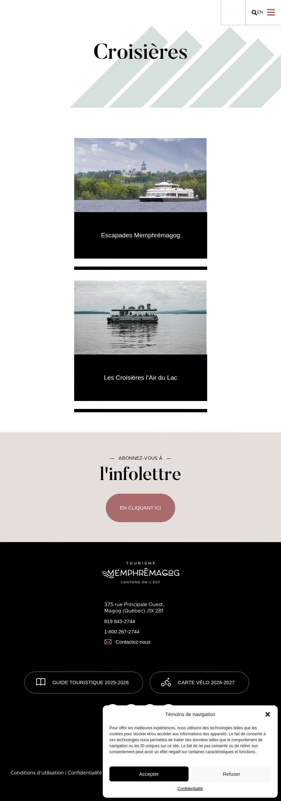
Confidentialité (190, 788)
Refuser (231, 774)
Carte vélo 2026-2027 (206, 682)
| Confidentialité (84, 772)
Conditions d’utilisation (38, 772)
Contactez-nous (127, 642)
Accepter (149, 774)
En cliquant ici (140, 508)
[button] (267, 714)
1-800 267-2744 (121, 631)
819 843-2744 (119, 621)
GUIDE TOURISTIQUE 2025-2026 (91, 682)
